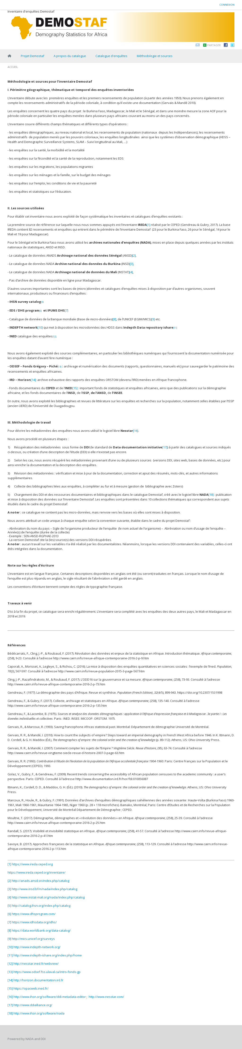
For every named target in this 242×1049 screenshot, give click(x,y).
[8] (114, 319)
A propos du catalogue (70, 56)
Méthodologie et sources (155, 56)
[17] (164, 447)
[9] (153, 319)
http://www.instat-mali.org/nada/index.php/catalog (48, 897)
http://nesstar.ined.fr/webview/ (36, 963)
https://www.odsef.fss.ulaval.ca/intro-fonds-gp (47, 972)
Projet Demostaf (32, 56)
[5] (9, 905)
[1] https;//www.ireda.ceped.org (30, 864)
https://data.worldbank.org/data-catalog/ (41, 930)
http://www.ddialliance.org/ (32, 1005)
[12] (10, 963)
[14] (33, 380)
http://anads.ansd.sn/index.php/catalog (40, 881)
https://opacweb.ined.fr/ (30, 988)
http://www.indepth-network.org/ (36, 947)
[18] (211, 494)
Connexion (226, 4)
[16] (135, 431)
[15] (75, 388)
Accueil (13, 67)
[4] (131, 272)
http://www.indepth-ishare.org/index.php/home (47, 955)
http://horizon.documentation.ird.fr (38, 980)
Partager (214, 45)
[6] (9, 914)
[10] (40, 327)
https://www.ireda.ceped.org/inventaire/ (36, 872)
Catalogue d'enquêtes (111, 56)
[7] (66, 310)
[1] (148, 225)
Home (9, 56)
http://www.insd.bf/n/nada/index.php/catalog (44, 889)
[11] (10, 955)
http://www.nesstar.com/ (106, 997)
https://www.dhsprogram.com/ (34, 914)
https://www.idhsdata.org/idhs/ (34, 922)
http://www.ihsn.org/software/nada (39, 1013)
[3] (131, 264)
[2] (134, 255)
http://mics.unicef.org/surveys (33, 939)
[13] (10, 972)
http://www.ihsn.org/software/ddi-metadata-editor (49, 997)
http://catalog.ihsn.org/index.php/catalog (41, 905)
